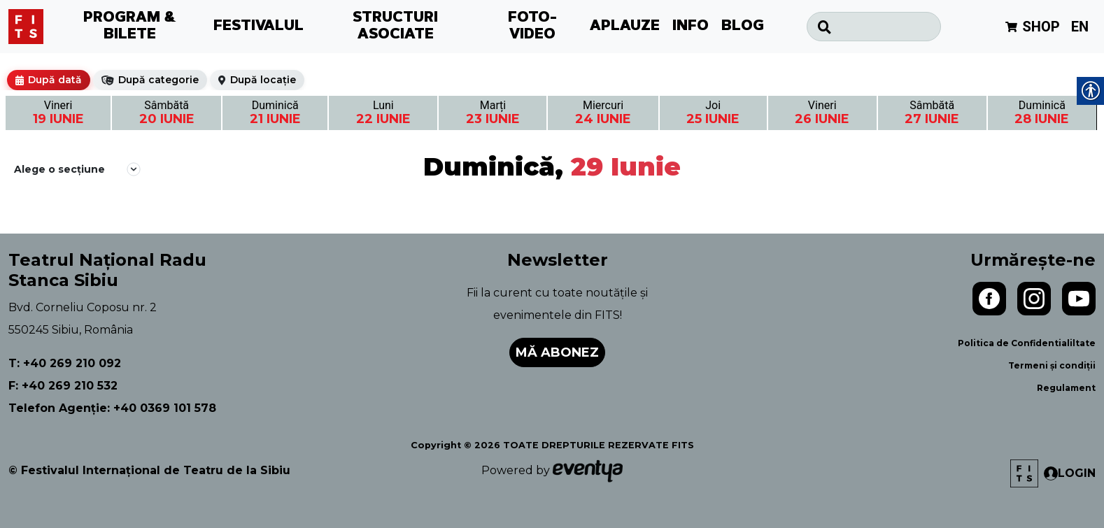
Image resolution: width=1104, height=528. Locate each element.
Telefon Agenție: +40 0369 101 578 (112, 408)
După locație (263, 79)
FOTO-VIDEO (532, 27)
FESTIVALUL (258, 27)
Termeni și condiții (1052, 365)
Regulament (1066, 388)
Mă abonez (557, 352)
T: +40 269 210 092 (64, 363)
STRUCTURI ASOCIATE (395, 27)
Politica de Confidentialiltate (1027, 343)
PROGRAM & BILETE (129, 27)
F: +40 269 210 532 (63, 385)
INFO (690, 27)
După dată (55, 79)
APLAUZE (625, 27)
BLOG (742, 27)
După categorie (158, 79)
